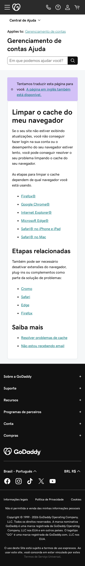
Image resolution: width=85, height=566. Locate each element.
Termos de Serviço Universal (42, 556)
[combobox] (37, 61)
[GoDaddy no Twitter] (41, 483)
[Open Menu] (5, 7)
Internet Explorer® (36, 212)
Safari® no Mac (33, 237)
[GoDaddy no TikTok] (30, 483)
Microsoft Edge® (35, 220)
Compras (11, 435)
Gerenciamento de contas (45, 31)
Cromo (26, 288)
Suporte (10, 388)
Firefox (26, 313)
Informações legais (16, 499)
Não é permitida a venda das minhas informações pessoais (42, 508)
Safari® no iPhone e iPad (41, 228)
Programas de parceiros (22, 412)
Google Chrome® (35, 204)
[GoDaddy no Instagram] (18, 483)
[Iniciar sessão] (67, 7)
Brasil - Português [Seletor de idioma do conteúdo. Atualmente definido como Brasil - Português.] (21, 471)
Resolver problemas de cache (44, 337)
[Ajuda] (58, 7)
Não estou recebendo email (42, 346)
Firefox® (28, 196)
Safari (25, 297)
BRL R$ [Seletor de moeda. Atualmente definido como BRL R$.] (72, 471)
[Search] (73, 60)
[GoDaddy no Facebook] (7, 483)
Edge (25, 305)
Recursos (11, 400)
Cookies (76, 499)
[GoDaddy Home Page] (22, 452)
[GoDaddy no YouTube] (52, 483)
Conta (8, 423)
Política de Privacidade (49, 499)
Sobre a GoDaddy (18, 376)
